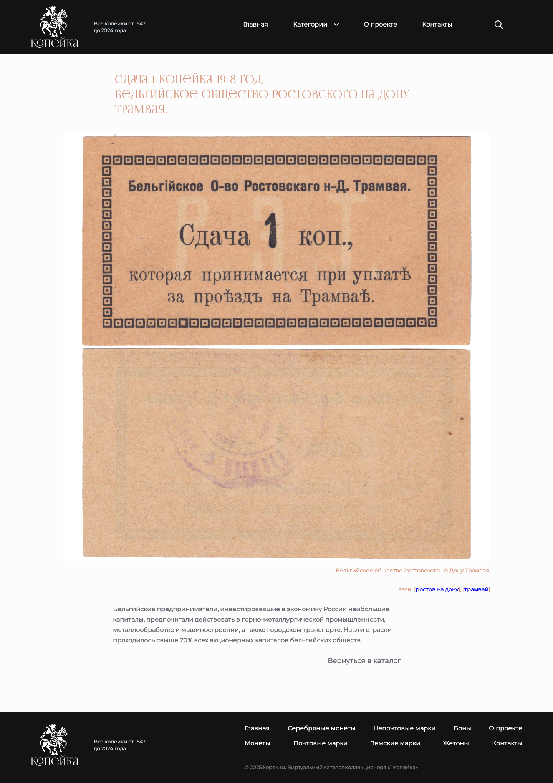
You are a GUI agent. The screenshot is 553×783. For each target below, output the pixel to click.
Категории (310, 25)
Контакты (437, 25)
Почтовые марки (320, 743)
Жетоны (456, 743)
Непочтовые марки (404, 728)
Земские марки (395, 743)
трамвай (476, 589)
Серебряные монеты (322, 728)
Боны (462, 728)
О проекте (380, 25)
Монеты (257, 743)
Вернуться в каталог (364, 661)
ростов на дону (437, 589)
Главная (255, 25)
